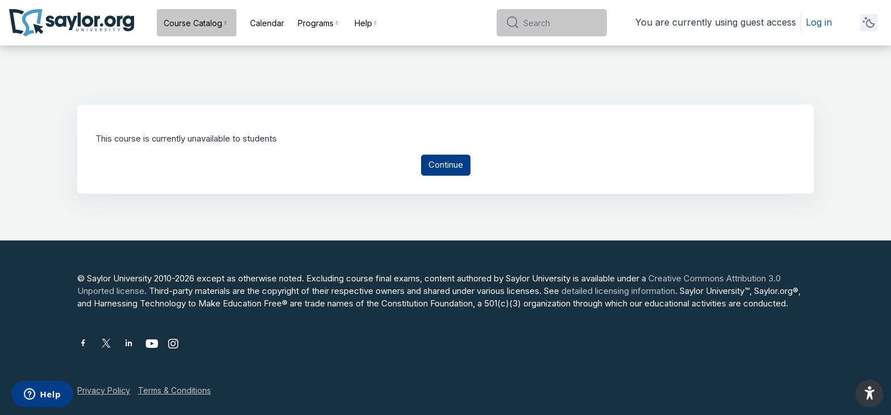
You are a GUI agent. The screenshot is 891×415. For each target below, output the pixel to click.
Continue (445, 165)
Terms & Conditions (174, 390)
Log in (819, 22)
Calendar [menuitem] (267, 23)
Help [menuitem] (363, 23)
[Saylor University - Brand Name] (71, 22)
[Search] (560, 23)
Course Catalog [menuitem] (193, 23)
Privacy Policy (103, 390)
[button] (869, 393)
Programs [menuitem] (316, 23)
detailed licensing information (618, 290)
